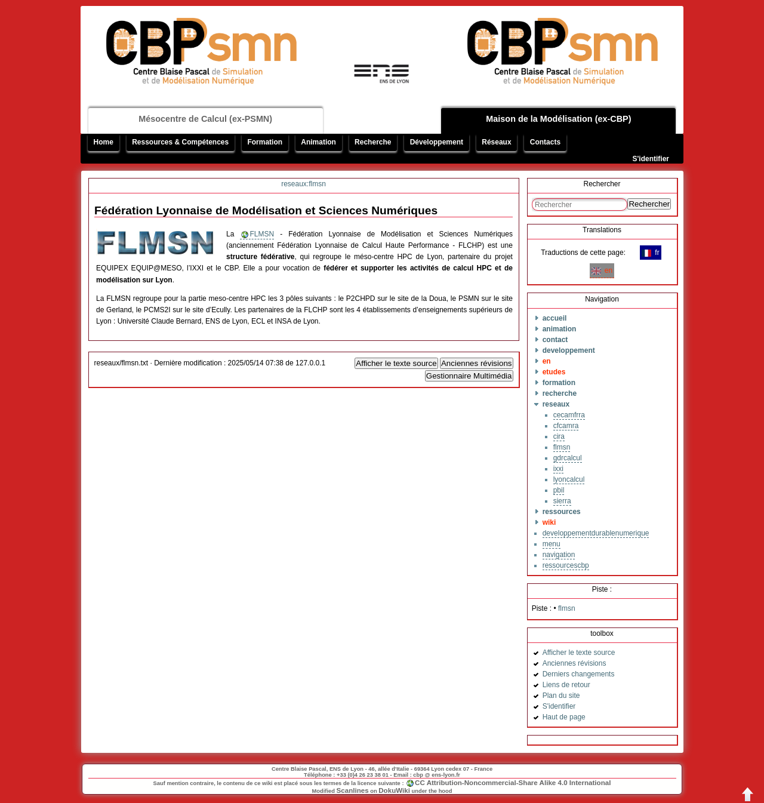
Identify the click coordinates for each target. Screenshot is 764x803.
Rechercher (649, 203)
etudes (554, 372)
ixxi (558, 468)
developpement (569, 350)
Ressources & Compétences (180, 142)
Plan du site (561, 695)
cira (559, 436)
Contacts (545, 142)
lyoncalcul (569, 479)
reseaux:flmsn (303, 184)
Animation (318, 142)
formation (559, 383)
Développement (436, 142)
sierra (562, 501)
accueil (555, 318)
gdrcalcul (567, 458)
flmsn (562, 447)
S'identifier (650, 159)
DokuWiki (394, 790)
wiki (549, 522)
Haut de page (564, 717)
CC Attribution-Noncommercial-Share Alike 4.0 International (513, 782)
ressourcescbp (566, 565)
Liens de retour (566, 685)
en (602, 270)
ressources (562, 511)
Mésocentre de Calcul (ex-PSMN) (205, 119)
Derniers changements (579, 674)
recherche (560, 393)
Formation (264, 142)
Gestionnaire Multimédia (469, 375)
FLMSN (261, 234)
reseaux (556, 404)
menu (551, 544)
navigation (559, 554)
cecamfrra (569, 415)
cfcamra (566, 426)
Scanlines (353, 790)
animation (560, 329)
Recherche (373, 142)
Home (103, 142)
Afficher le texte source (396, 363)
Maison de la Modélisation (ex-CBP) (558, 119)
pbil (559, 490)
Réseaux (496, 142)
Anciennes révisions (476, 363)
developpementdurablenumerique (596, 533)
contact (555, 340)
